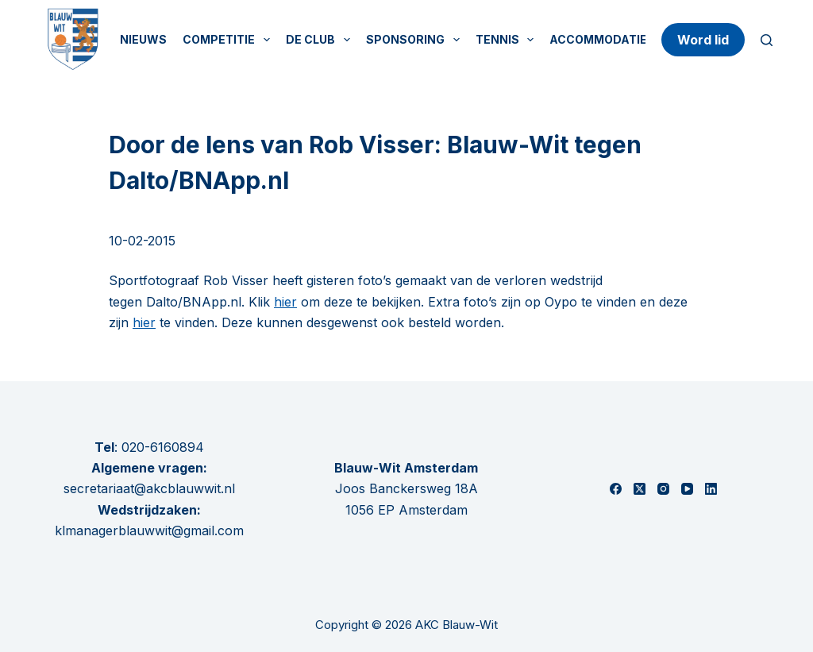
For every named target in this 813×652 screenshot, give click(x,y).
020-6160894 (162, 447)
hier (285, 302)
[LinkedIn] (711, 489)
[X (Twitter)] (639, 489)
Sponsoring (416, 39)
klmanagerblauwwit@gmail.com (149, 530)
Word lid (703, 40)
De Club (321, 39)
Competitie (229, 39)
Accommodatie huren (619, 39)
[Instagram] (663, 489)
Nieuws (143, 39)
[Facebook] (616, 489)
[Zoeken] (767, 40)
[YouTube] (687, 489)
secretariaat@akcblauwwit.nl (149, 488)
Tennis (508, 39)
